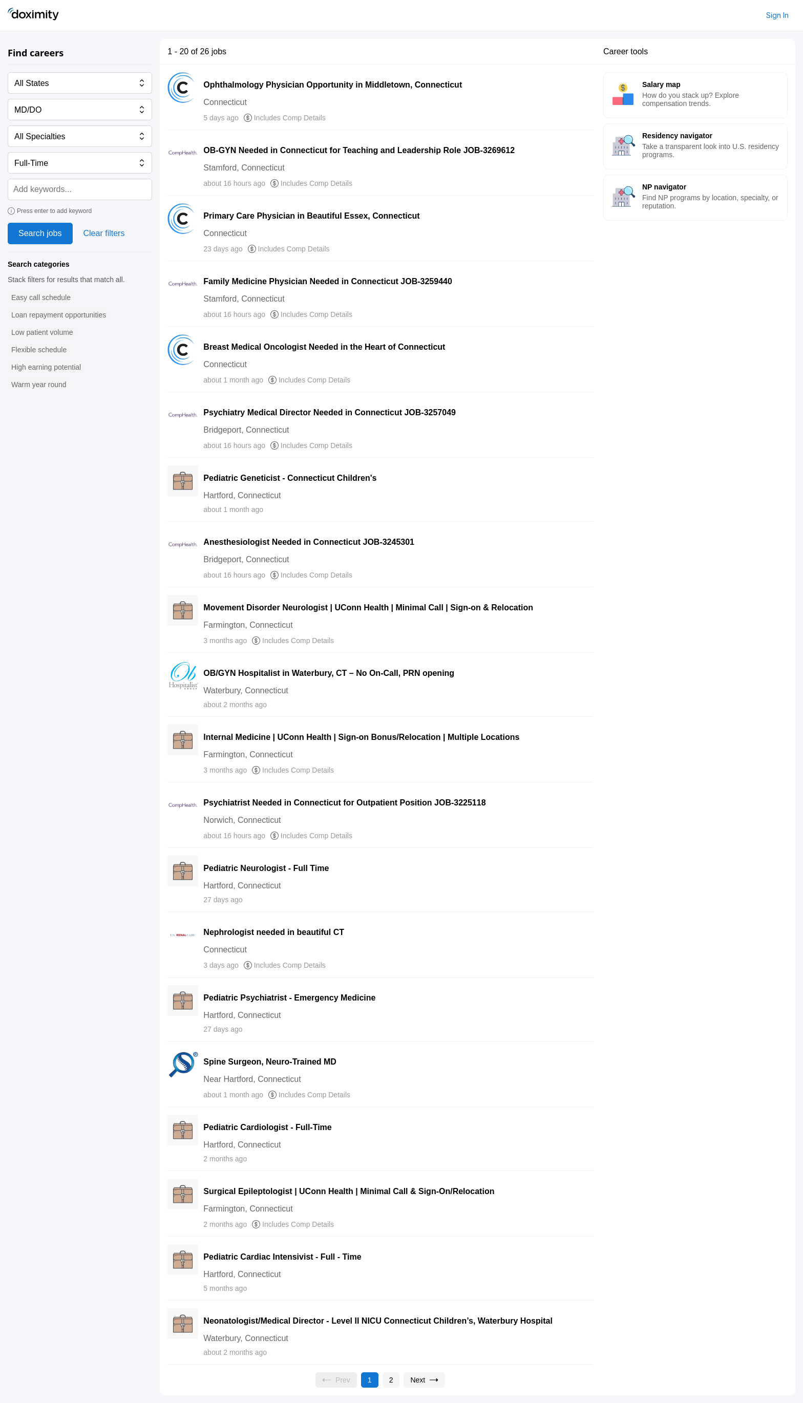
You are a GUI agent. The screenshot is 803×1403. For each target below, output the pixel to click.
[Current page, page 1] (369, 1380)
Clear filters (104, 233)
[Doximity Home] (33, 15)
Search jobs (40, 233)
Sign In (777, 15)
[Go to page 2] (391, 1380)
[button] (41, 297)
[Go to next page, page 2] (424, 1380)
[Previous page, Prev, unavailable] (336, 1380)
